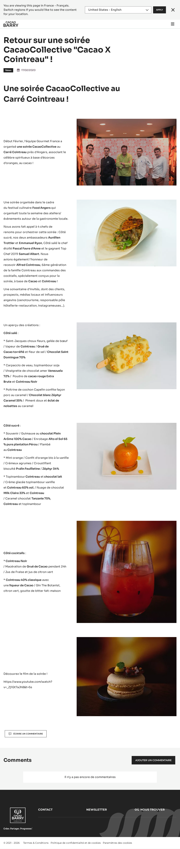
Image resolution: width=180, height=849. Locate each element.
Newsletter (96, 809)
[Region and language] (118, 9)
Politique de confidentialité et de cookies (76, 842)
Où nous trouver (150, 809)
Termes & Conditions (36, 842)
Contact (45, 809)
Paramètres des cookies (117, 842)
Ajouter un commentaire (153, 760)
